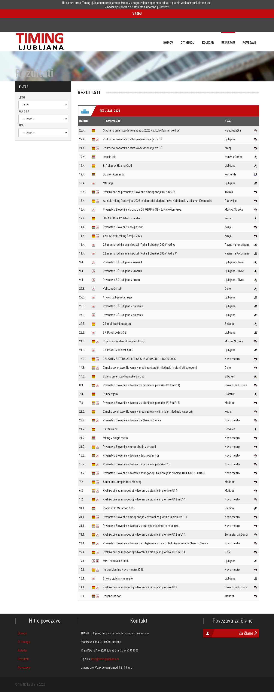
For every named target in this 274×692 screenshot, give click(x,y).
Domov (22, 633)
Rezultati (23, 659)
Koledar (22, 650)
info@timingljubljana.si (105, 659)
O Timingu (24, 642)
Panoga (23, 111)
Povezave (24, 667)
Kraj (21, 125)
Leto (21, 97)
